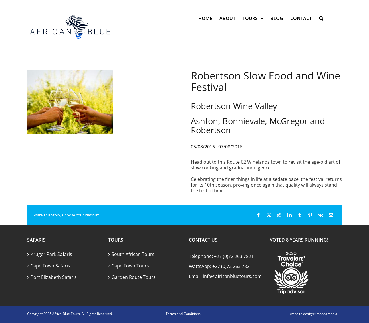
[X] (269, 215)
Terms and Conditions (183, 313)
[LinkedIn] (289, 215)
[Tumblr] (300, 215)
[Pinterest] (310, 215)
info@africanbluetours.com (232, 276)
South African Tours (133, 254)
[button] (321, 18)
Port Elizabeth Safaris (54, 277)
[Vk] (320, 215)
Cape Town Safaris (50, 266)
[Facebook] (258, 215)
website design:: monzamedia (313, 313)
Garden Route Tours (134, 277)
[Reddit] (279, 215)
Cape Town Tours (130, 266)
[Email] (331, 215)
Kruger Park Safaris (51, 254)
